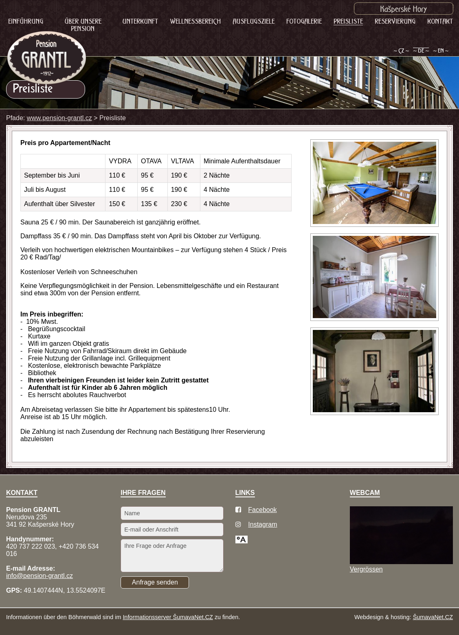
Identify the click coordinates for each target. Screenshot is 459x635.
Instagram (262, 524)
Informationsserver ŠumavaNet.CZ (168, 617)
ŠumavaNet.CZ (433, 617)
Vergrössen (366, 569)
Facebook (262, 509)
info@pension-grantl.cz (39, 575)
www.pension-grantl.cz (59, 117)
